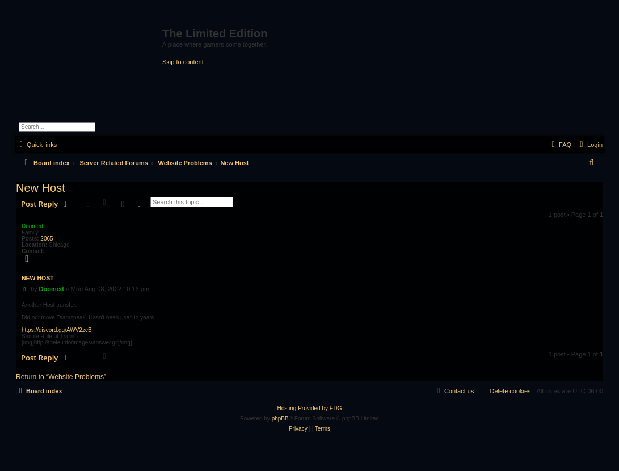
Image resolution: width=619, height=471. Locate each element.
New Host (234, 162)
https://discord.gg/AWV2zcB (57, 330)
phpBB (280, 418)
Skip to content (183, 61)
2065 (46, 239)
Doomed (32, 226)
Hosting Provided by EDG (309, 408)
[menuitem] (590, 144)
